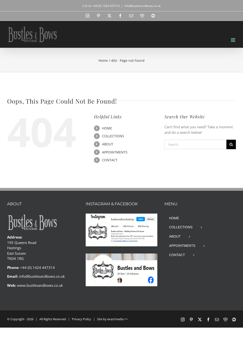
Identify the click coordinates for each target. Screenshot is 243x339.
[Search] (231, 144)
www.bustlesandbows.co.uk (40, 285)
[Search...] (195, 144)
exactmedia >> (117, 319)
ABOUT (107, 144)
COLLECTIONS (113, 136)
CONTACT (109, 160)
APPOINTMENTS (114, 152)
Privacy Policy (81, 319)
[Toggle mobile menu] (233, 40)
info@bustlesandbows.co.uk (142, 6)
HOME (107, 128)
